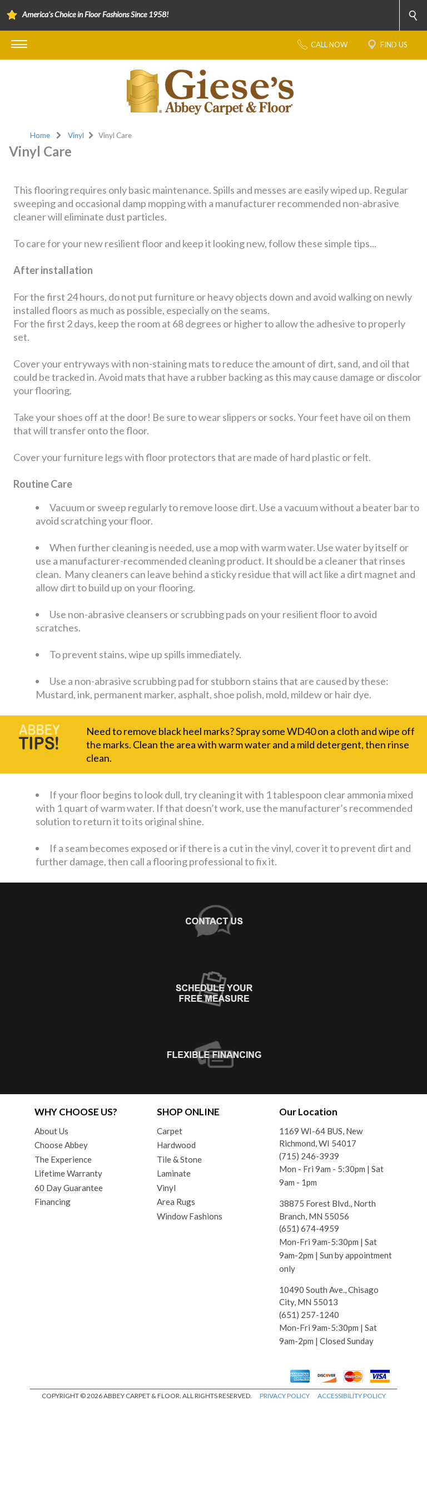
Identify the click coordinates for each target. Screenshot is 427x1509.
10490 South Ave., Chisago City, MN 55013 (329, 1397)
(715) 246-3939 (309, 1258)
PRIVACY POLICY (285, 1497)
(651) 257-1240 (309, 1417)
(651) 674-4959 (309, 1330)
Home (40, 135)
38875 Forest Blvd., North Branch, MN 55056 (327, 1311)
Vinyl (76, 135)
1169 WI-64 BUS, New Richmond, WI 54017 (321, 1239)
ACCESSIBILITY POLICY (351, 1497)
